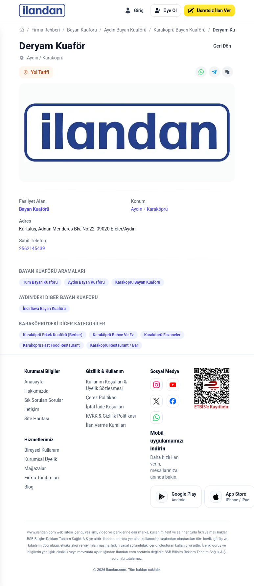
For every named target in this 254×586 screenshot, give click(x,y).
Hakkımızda (36, 391)
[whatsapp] (156, 417)
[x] (156, 401)
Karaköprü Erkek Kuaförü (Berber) (52, 335)
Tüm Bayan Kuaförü (40, 282)
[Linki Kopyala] (227, 71)
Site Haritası (36, 418)
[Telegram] (214, 71)
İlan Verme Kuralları (106, 425)
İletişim (31, 409)
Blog (29, 486)
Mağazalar (35, 468)
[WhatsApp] (201, 71)
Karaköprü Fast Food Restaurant (51, 345)
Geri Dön (222, 46)
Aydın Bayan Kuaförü (125, 30)
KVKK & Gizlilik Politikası (111, 416)
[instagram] (156, 385)
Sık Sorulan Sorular (43, 400)
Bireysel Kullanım (41, 450)
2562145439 (32, 248)
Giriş (134, 10)
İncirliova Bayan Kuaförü (44, 308)
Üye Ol (165, 10)
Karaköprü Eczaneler (162, 335)
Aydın (136, 209)
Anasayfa (33, 381)
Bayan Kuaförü (82, 30)
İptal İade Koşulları (105, 406)
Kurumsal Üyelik (40, 459)
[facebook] (173, 401)
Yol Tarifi (36, 72)
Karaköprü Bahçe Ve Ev (113, 335)
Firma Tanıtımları (41, 477)
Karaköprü (157, 209)
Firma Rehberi (46, 30)
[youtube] (173, 385)
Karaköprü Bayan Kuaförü (179, 30)
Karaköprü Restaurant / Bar (114, 345)
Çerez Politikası (102, 397)
